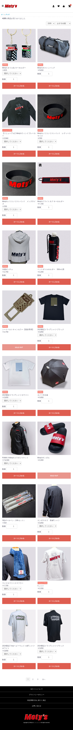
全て (2, 14)
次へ (43, 679)
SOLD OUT (19, 347)
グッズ (7, 14)
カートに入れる (19, 86)
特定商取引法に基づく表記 (36, 700)
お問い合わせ (36, 706)
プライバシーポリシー (36, 695)
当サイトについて (36, 689)
